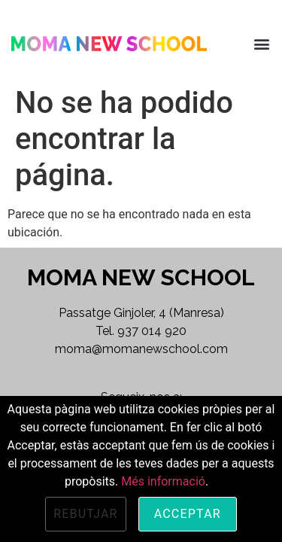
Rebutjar (85, 514)
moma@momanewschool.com (141, 349)
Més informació (163, 481)
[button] (262, 43)
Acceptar (187, 514)
